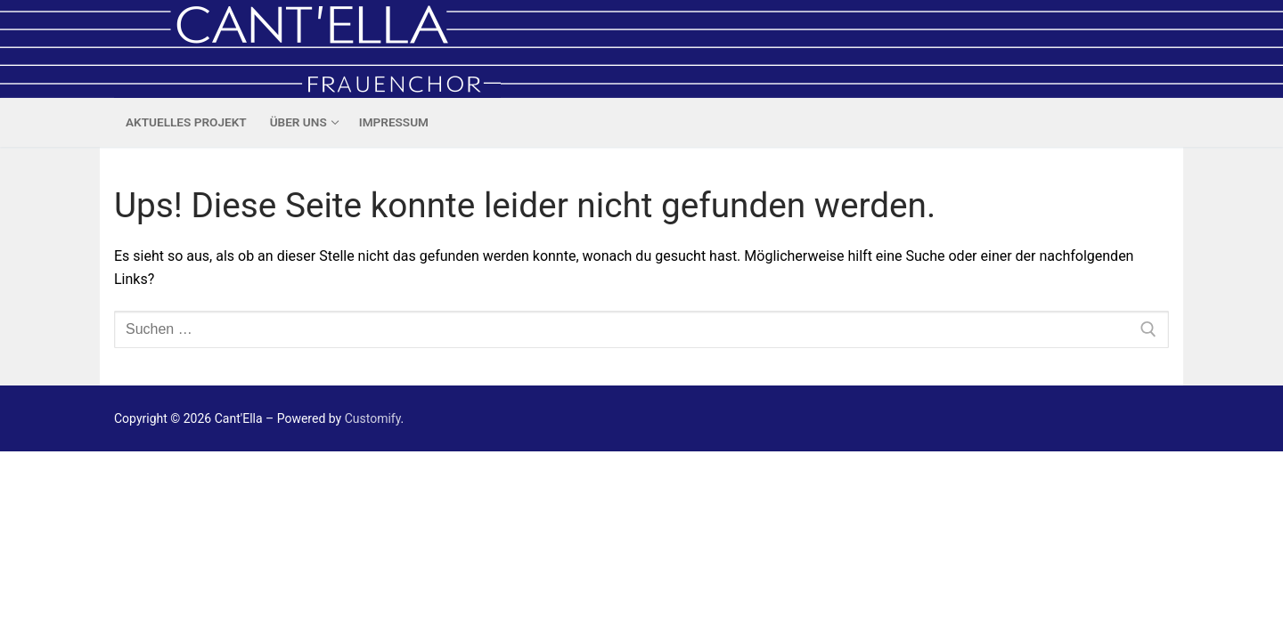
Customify (373, 418)
